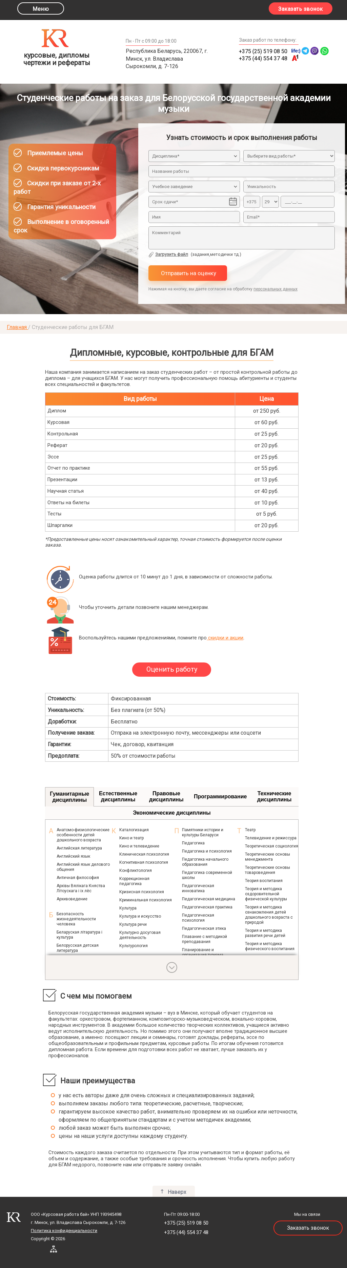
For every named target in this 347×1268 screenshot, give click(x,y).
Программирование (220, 796)
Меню (41, 9)
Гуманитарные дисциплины (69, 797)
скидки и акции (225, 638)
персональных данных (275, 289)
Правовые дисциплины (166, 796)
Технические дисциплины (274, 796)
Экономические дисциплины (171, 813)
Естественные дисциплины (118, 796)
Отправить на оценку (188, 273)
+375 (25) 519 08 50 (263, 51)
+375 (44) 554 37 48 (263, 58)
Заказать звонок (300, 9)
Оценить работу (171, 669)
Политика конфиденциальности (64, 1230)
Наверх (177, 1192)
